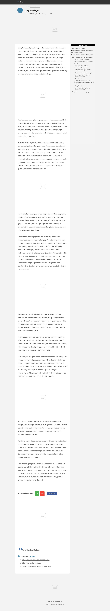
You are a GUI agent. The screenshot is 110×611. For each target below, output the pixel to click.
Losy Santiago (79, 86)
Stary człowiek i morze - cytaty (80, 92)
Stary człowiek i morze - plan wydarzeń (83, 54)
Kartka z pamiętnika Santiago (83, 73)
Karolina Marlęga (33, 550)
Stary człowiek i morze (78, 48)
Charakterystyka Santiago (82, 59)
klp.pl (19, 1)
